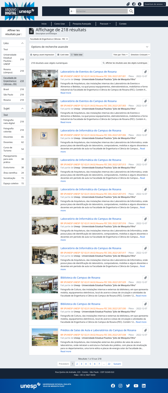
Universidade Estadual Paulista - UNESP (13, 59)
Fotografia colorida (13, 130)
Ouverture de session (154, 4)
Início (43, 24)
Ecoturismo (13, 168)
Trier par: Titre (119, 54)
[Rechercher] (101, 11)
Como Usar (59, 24)
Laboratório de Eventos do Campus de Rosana (89, 71)
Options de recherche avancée (49, 46)
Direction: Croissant (139, 54)
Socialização (13, 179)
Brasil (13, 90)
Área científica (13, 173)
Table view (76, 54)
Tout (6, 49)
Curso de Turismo (13, 149)
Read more (66, 92)
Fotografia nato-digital (13, 122)
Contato (122, 24)
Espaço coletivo (13, 184)
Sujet (7, 108)
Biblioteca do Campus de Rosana (80, 277)
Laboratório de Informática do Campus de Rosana (91, 130)
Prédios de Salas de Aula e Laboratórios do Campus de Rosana (98, 330)
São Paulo (13, 95)
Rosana (13, 100)
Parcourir (104, 24)
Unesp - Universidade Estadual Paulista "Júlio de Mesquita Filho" (105, 79)
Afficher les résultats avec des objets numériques (125, 63)
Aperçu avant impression (42, 54)
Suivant (117, 363)
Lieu (6, 43)
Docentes (13, 143)
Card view (62, 54)
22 (109, 363)
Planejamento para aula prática (13, 159)
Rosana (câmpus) (13, 71)
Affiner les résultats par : (13, 32)
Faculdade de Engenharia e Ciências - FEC (13, 80)
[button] (128, 4)
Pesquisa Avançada (82, 24)
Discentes (13, 137)
